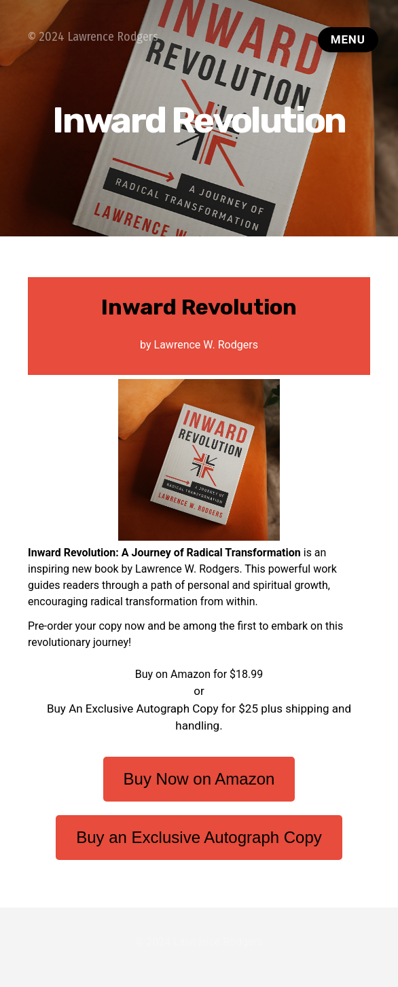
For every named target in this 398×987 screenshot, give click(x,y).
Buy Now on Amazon (199, 779)
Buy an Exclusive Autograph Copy (199, 837)
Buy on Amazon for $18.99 (199, 674)
